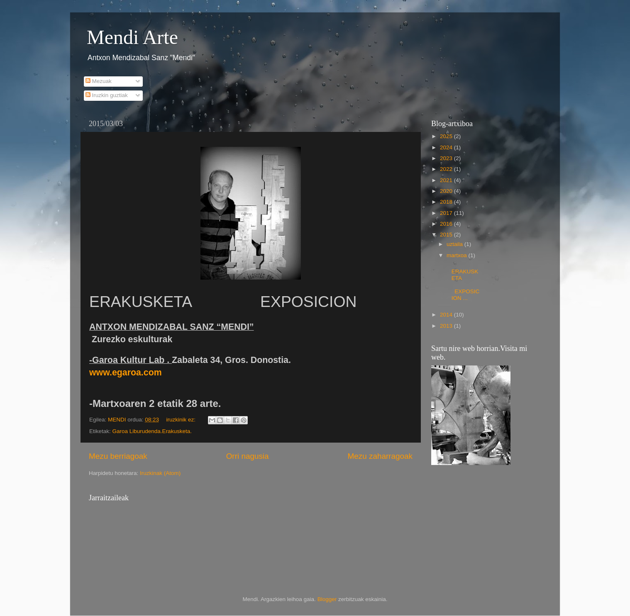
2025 (447, 136)
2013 (447, 326)
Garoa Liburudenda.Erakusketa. (152, 431)
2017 (447, 213)
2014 (447, 315)
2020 (447, 191)
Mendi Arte (132, 37)
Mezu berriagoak (118, 456)
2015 (447, 234)
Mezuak (98, 81)
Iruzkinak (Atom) (160, 473)
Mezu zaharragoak (380, 456)
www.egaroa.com (125, 372)
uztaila (455, 244)
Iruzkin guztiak (106, 95)
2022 (447, 169)
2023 (447, 158)
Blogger (327, 599)
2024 (447, 147)
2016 (447, 224)
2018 (447, 202)
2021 (447, 180)
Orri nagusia (247, 456)
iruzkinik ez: (181, 419)
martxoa (458, 255)
